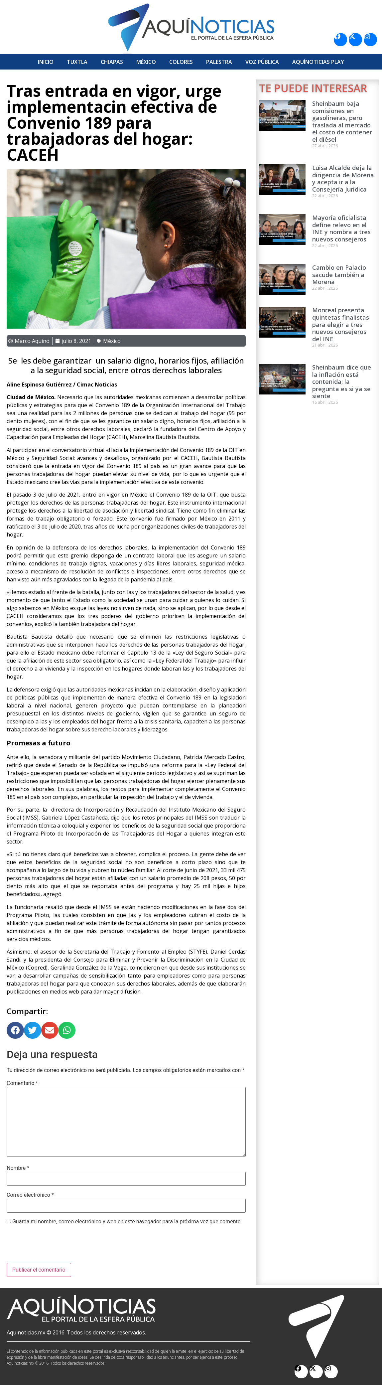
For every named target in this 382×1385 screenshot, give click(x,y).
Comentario (22, 1083)
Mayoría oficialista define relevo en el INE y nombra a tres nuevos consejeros (341, 228)
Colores (181, 62)
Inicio (46, 62)
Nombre (18, 1168)
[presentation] (57, 1247)
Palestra (219, 62)
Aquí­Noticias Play (318, 62)
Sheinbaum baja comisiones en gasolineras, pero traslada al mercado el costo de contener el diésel (342, 121)
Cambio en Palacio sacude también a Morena (339, 274)
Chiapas (112, 62)
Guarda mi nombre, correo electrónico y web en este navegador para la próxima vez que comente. (127, 1221)
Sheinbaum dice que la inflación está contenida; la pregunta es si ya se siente (341, 381)
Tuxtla (77, 62)
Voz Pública (262, 62)
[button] (15, 1030)
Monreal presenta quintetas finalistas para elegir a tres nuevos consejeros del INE (340, 324)
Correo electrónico (30, 1195)
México (146, 62)
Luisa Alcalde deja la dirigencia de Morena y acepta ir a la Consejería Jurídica (343, 178)
